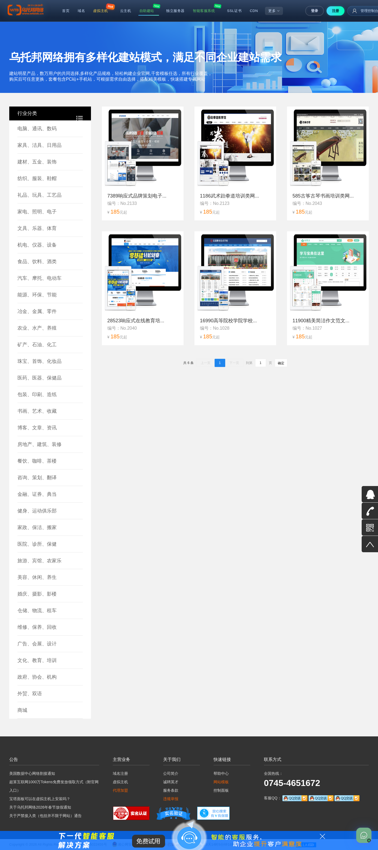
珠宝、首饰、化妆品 (39, 361)
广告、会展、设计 (37, 643)
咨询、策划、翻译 (37, 477)
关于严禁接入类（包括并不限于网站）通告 (45, 815)
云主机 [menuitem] (125, 11)
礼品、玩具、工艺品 (39, 195)
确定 (281, 363)
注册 (335, 11)
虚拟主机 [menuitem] (100, 11)
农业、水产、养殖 (37, 328)
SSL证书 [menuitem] (234, 11)
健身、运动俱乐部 (37, 511)
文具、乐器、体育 (37, 228)
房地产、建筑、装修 (39, 444)
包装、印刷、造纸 (37, 394)
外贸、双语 (29, 693)
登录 (314, 11)
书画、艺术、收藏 (37, 411)
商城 (22, 710)
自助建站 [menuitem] (146, 11)
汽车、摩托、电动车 (39, 278)
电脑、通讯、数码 (37, 128)
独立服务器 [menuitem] (175, 11)
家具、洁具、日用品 (39, 145)
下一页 (234, 363)
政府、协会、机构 (37, 677)
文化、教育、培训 (37, 660)
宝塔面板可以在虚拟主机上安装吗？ (39, 799)
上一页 (206, 363)
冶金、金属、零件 (37, 311)
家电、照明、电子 (37, 211)
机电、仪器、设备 (37, 245)
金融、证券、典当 (37, 494)
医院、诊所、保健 (37, 544)
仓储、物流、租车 (37, 610)
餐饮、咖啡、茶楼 (37, 461)
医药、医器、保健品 (39, 378)
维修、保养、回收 (37, 627)
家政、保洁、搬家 (37, 527)
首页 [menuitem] (65, 11)
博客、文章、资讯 (37, 427)
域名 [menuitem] (81, 11)
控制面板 (221, 790)
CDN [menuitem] (254, 11)
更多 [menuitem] (274, 11)
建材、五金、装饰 (37, 162)
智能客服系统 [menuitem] (204, 11)
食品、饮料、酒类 (37, 261)
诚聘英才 (170, 782)
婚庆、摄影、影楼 (37, 594)
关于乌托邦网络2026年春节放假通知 (40, 807)
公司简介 (170, 773)
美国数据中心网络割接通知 (32, 773)
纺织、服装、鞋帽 (37, 178)
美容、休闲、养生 (37, 577)
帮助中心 (221, 773)
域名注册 (120, 773)
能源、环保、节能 (37, 295)
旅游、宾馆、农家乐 (39, 560)
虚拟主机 (120, 782)
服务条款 (170, 790)
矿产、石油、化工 (37, 344)
